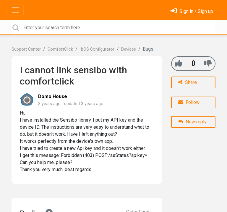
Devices (128, 49)
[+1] (178, 63)
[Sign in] (191, 11)
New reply (192, 122)
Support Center (26, 49)
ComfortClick (60, 49)
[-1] (208, 63)
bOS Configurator (97, 49)
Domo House (52, 96)
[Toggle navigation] (15, 10)
